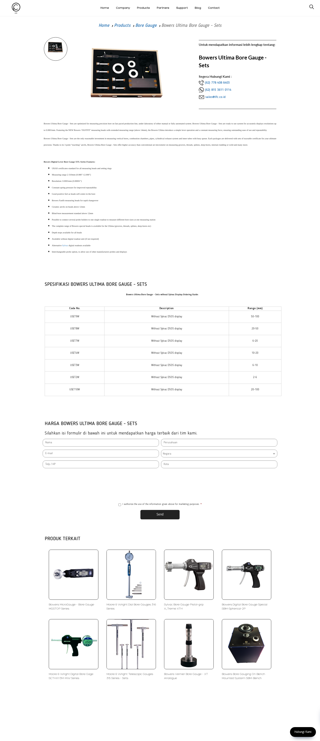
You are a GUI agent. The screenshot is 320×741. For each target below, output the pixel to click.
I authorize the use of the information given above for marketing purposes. (160, 504)
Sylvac (65, 245)
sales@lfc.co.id (215, 97)
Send (160, 514)
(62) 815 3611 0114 (218, 90)
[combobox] (219, 453)
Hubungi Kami (302, 732)
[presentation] (160, 485)
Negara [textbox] (167, 453)
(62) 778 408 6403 (217, 82)
